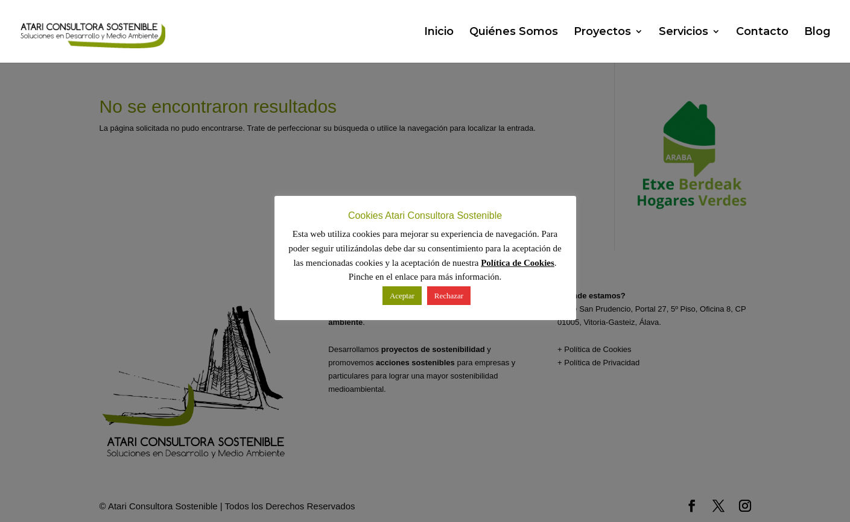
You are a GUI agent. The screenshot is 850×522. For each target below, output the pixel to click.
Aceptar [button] (402, 295)
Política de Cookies (517, 263)
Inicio (439, 32)
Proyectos (602, 32)
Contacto (762, 32)
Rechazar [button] (448, 295)
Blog (817, 32)
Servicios (683, 32)
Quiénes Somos (513, 32)
